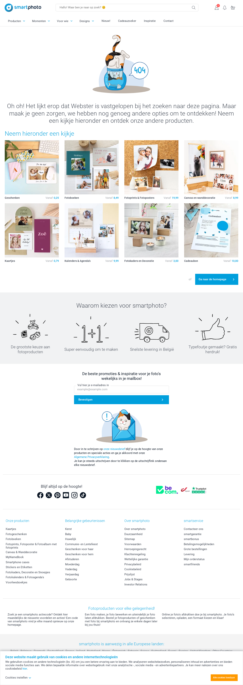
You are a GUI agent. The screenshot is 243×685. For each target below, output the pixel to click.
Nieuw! (106, 21)
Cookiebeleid (132, 569)
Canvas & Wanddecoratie (21, 552)
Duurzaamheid (133, 534)
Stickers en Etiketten (19, 567)
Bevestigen (85, 399)
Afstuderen (72, 559)
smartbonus (191, 539)
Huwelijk (70, 539)
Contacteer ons (193, 529)
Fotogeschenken (16, 534)
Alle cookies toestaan (224, 677)
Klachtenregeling (134, 554)
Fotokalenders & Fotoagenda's (25, 577)
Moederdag (72, 564)
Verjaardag (72, 574)
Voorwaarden (132, 544)
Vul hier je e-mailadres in (93, 385)
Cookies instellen (18, 677)
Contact (168, 21)
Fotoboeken (13, 539)
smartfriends (192, 564)
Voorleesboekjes (16, 582)
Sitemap (129, 539)
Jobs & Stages (133, 579)
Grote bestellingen (195, 549)
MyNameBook (15, 557)
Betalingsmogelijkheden (199, 544)
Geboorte (71, 579)
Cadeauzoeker (127, 21)
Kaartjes (11, 529)
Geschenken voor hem (79, 554)
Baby (68, 534)
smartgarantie (192, 534)
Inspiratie (150, 21)
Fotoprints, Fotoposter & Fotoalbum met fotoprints (31, 545)
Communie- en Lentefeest (81, 544)
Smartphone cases (17, 562)
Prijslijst (129, 574)
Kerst (68, 529)
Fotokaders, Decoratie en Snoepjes (28, 572)
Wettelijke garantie (136, 559)
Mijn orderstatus (194, 559)
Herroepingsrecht (135, 549)
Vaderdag (71, 569)
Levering (189, 554)
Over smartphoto (135, 529)
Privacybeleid (132, 564)
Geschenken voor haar (79, 549)
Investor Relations (135, 584)
